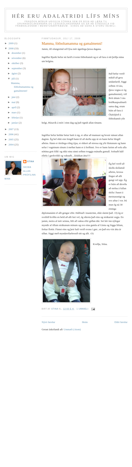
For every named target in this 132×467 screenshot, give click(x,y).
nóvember (17, 58)
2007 (11, 129)
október (16, 63)
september (17, 68)
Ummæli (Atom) (72, 329)
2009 (11, 43)
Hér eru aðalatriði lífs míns (66, 16)
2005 (11, 139)
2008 (11, 48)
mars (14, 112)
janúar (15, 122)
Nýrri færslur (48, 322)
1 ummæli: (83, 309)
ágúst (15, 73)
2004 (11, 144)
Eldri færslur (120, 322)
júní (14, 97)
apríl (14, 107)
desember (17, 52)
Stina (30, 161)
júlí (14, 78)
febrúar (16, 117)
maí (14, 102)
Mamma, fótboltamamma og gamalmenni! (72, 44)
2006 (11, 134)
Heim (85, 322)
